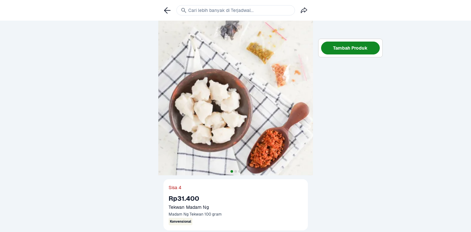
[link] (167, 10)
